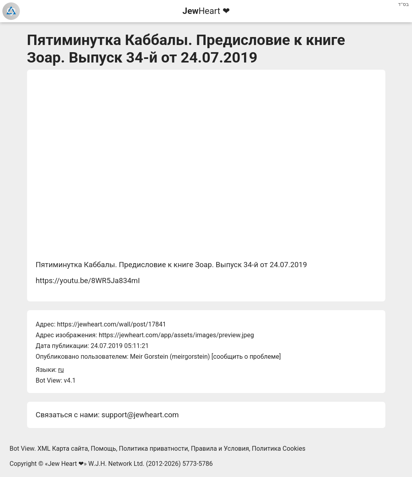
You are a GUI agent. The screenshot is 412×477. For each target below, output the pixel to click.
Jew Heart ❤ (66, 463)
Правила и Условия (220, 448)
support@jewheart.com (140, 415)
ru (61, 369)
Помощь (103, 448)
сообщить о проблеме (246, 356)
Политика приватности (153, 448)
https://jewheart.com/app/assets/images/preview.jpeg (176, 335)
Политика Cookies (279, 448)
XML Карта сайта (62, 448)
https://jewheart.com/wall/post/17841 (111, 324)
